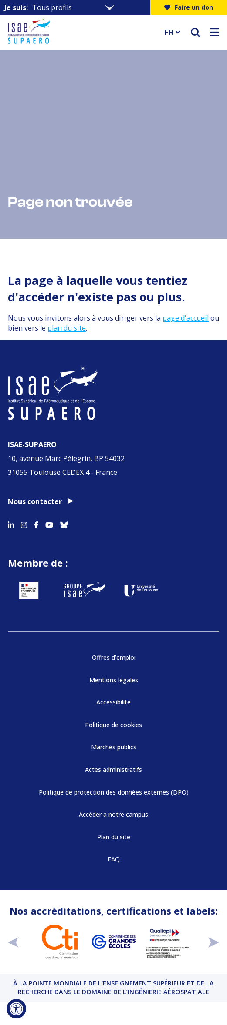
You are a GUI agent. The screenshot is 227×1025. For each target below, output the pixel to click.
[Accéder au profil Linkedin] (11, 523)
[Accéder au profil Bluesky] (64, 523)
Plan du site (113, 837)
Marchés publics (113, 747)
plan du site (66, 328)
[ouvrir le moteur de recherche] (195, 32)
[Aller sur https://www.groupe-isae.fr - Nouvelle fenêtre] (84, 590)
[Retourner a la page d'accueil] (80, 32)
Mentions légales (113, 680)
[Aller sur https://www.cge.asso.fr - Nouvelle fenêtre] (114, 942)
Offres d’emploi (114, 657)
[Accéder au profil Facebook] (36, 523)
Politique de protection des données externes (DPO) (114, 792)
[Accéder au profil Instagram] (24, 523)
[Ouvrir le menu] (214, 32)
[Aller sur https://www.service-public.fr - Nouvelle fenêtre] (29, 590)
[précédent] (13, 942)
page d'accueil (186, 318)
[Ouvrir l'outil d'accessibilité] (16, 1008)
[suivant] (213, 942)
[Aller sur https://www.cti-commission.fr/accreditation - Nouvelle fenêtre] (60, 942)
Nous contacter (35, 501)
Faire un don (188, 7)
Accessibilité (113, 702)
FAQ (114, 859)
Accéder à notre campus (113, 814)
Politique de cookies (113, 725)
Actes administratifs (113, 769)
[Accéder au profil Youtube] (49, 523)
